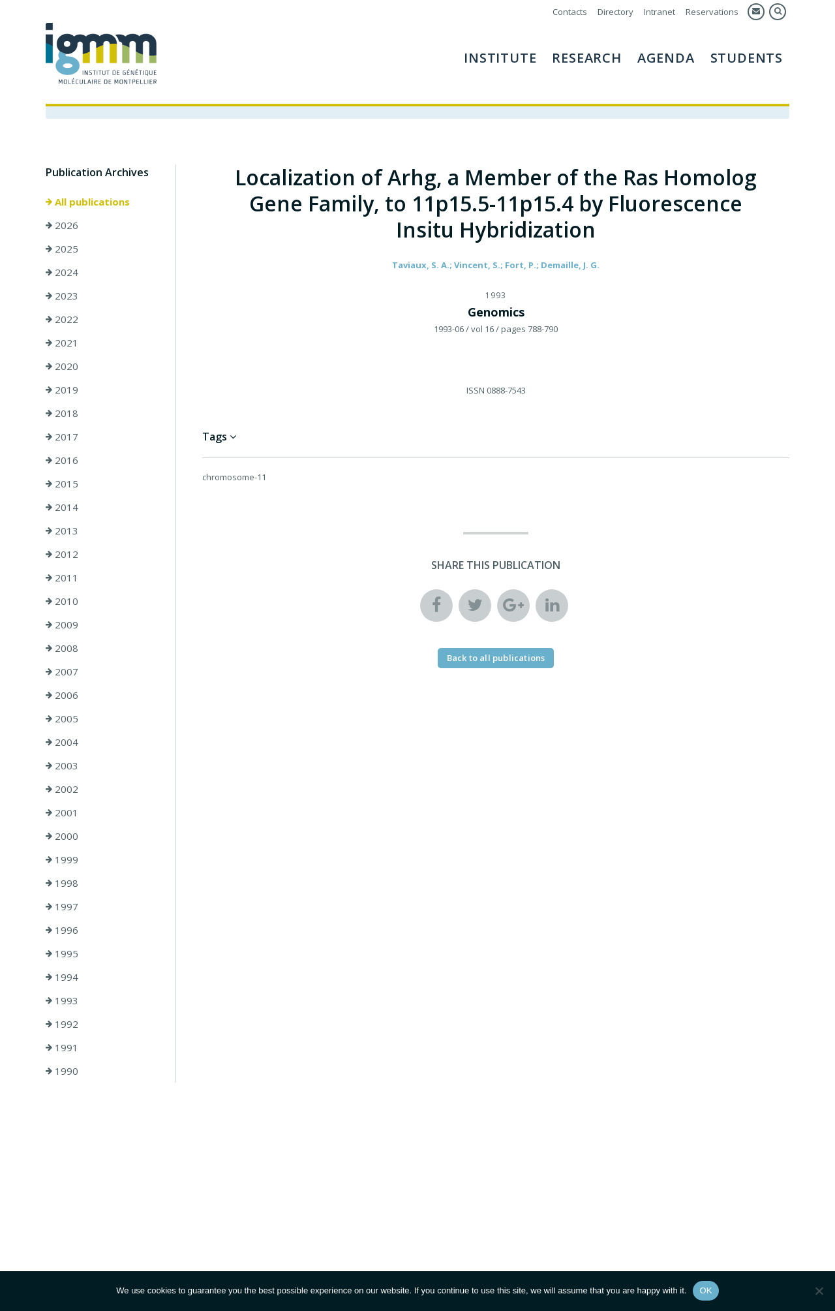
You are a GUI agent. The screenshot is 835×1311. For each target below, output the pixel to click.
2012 (62, 554)
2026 (62, 225)
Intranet (659, 12)
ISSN (475, 390)
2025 (62, 248)
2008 (62, 648)
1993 (62, 1000)
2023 (62, 295)
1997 (62, 906)
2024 (62, 272)
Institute (500, 58)
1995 (62, 953)
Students (746, 58)
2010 (62, 601)
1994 (62, 976)
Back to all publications (496, 658)
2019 (62, 389)
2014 (62, 507)
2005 (62, 718)
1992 (62, 1023)
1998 (62, 882)
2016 (62, 460)
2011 (62, 577)
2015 (62, 483)
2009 (62, 624)
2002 (62, 788)
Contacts (570, 12)
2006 (62, 695)
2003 (62, 765)
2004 (62, 741)
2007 (62, 671)
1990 (62, 1070)
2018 (62, 413)
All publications (88, 201)
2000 (62, 835)
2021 (62, 342)
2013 (62, 530)
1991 (62, 1047)
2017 (62, 436)
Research (586, 58)
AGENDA (666, 58)
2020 (62, 366)
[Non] (818, 1290)
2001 (62, 812)
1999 (62, 859)
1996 (62, 929)
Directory (615, 12)
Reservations (712, 12)
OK (705, 1290)
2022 (62, 319)
